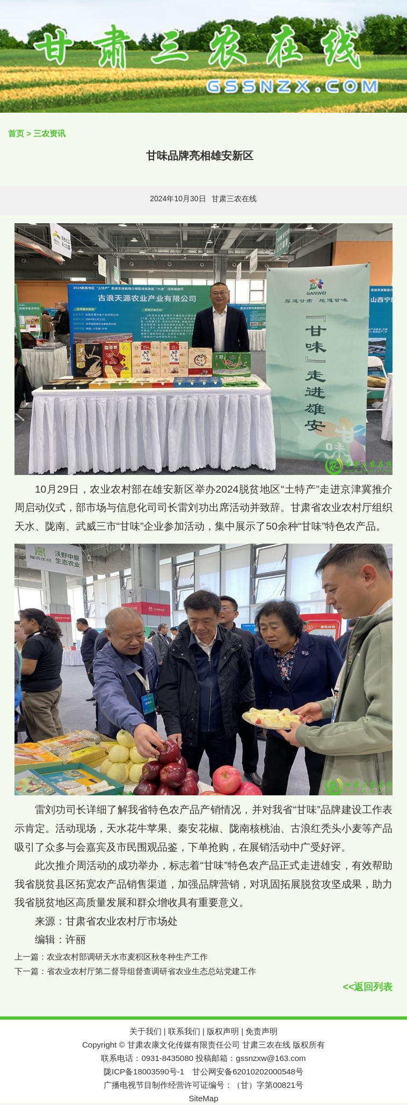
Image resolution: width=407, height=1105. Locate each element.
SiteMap (203, 1098)
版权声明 (223, 1031)
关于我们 (145, 1031)
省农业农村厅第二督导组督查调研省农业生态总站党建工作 (151, 971)
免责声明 (261, 1031)
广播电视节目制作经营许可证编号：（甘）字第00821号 (203, 1084)
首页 (16, 133)
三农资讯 (49, 133)
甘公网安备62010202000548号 (247, 1071)
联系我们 (184, 1031)
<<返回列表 (368, 987)
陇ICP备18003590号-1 (144, 1071)
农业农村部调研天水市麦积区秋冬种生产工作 (127, 956)
